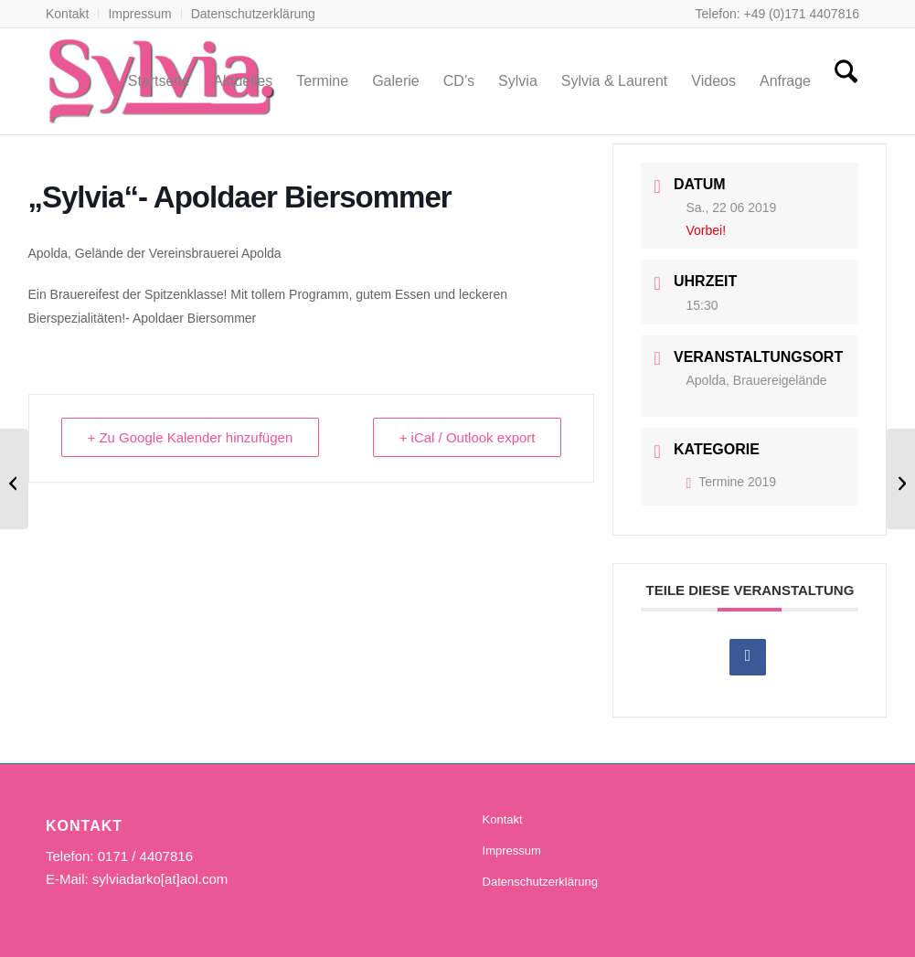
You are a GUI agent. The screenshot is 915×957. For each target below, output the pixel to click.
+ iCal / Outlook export (467, 437)
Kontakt (67, 13)
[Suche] (846, 81)
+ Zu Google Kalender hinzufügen (190, 437)
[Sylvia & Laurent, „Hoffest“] (901, 479)
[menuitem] (72, 13)
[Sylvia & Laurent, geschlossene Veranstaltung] (14, 479)
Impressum (139, 13)
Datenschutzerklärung (253, 13)
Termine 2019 (731, 481)
